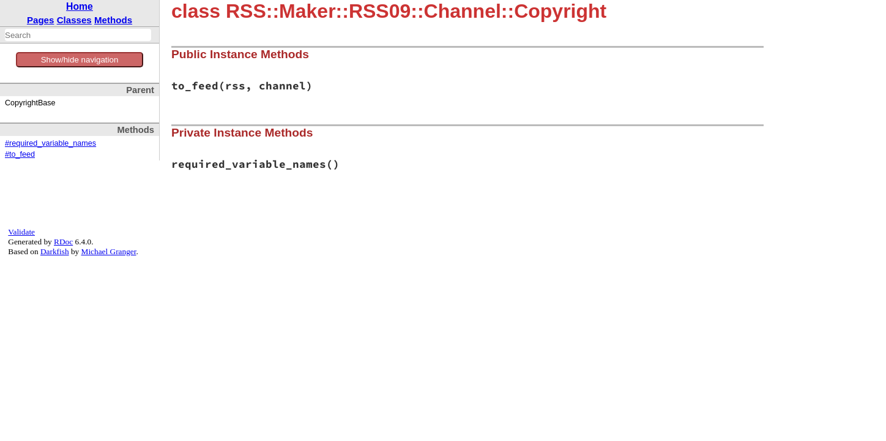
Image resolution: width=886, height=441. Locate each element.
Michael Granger (108, 251)
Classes (74, 20)
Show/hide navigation (80, 59)
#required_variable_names (50, 143)
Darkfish (54, 251)
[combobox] (78, 35)
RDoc (63, 241)
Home (79, 6)
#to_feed (20, 154)
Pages (40, 20)
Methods (113, 20)
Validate (21, 231)
